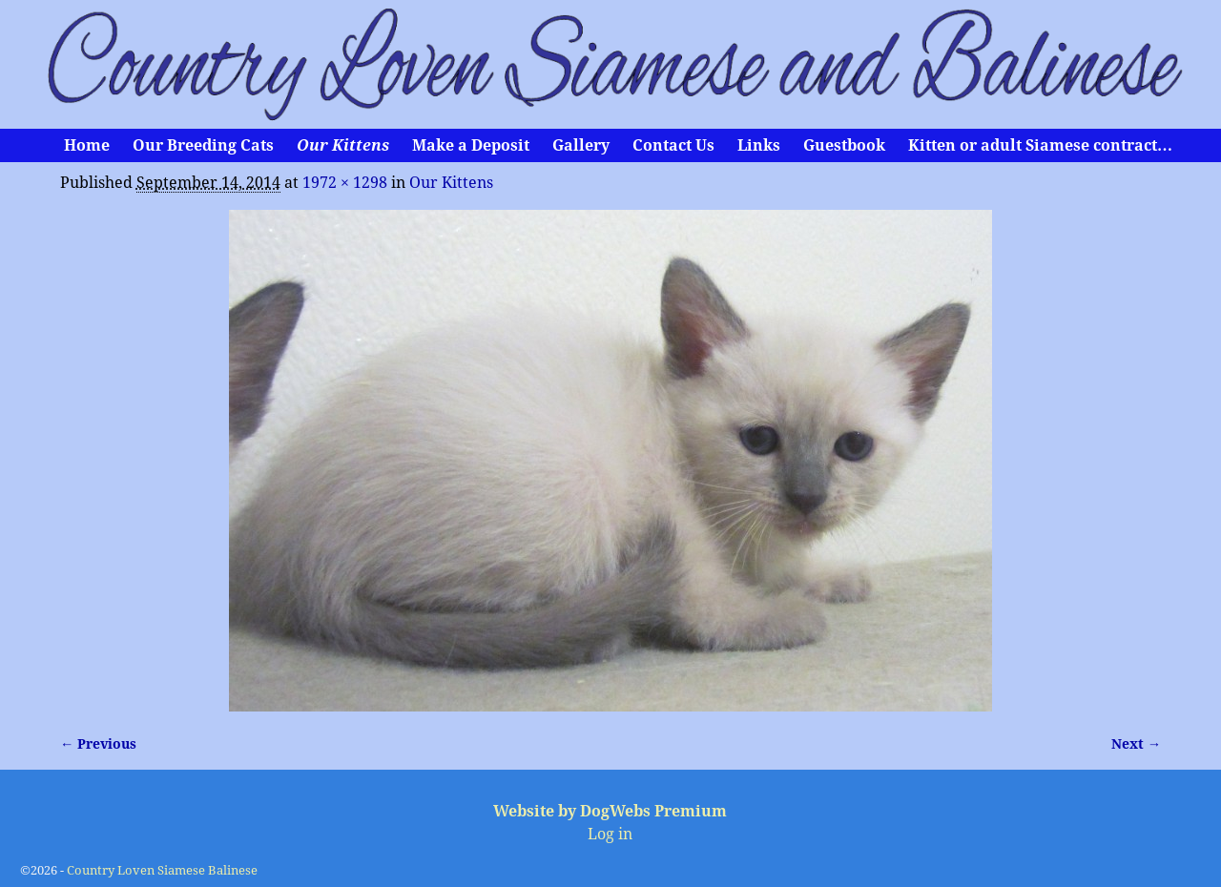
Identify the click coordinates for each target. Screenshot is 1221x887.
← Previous (98, 744)
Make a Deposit (470, 145)
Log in (610, 834)
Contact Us (673, 145)
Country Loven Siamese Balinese (162, 870)
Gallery (581, 145)
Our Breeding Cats (203, 145)
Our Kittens (343, 145)
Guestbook (844, 145)
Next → (1136, 744)
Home (87, 145)
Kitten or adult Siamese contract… (1040, 145)
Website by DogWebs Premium (610, 811)
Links (758, 145)
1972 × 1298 (344, 183)
